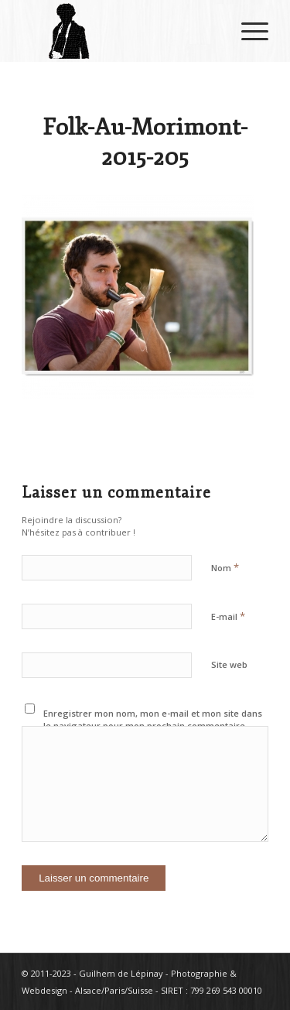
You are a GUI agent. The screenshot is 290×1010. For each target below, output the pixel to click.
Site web (229, 664)
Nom (225, 567)
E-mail (228, 616)
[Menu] (247, 31)
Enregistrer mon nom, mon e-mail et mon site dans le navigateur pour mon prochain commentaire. (152, 719)
